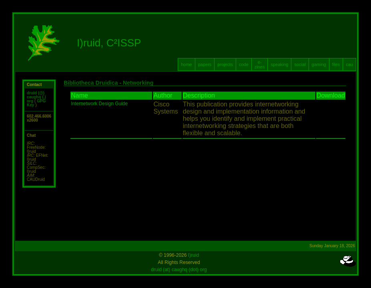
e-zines (260, 64)
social (299, 64)
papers (205, 64)
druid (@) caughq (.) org (36, 97)
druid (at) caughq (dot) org (179, 269)
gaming (319, 64)
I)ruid (193, 255)
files (336, 64)
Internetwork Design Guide (99, 103)
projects (225, 64)
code (244, 64)
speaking (279, 64)
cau (349, 64)
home (186, 64)
